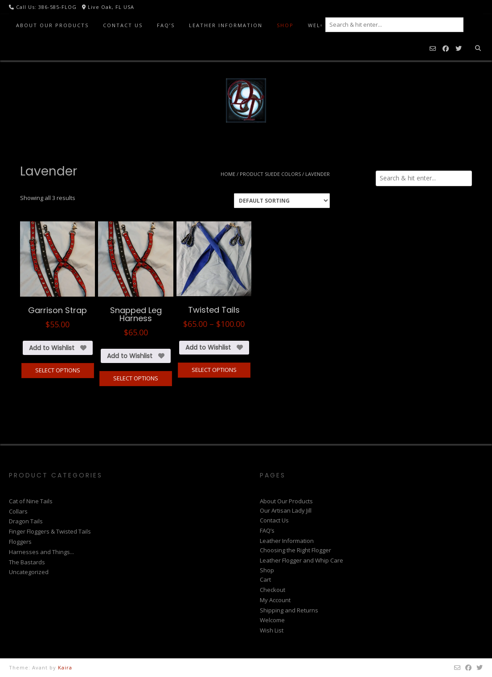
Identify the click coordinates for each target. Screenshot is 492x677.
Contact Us (123, 25)
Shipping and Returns (289, 610)
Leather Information (225, 25)
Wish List (271, 630)
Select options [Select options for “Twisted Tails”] (214, 370)
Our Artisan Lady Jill (286, 510)
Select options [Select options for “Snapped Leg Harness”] (135, 378)
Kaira (65, 667)
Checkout (272, 590)
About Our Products (52, 25)
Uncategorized (29, 572)
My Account (275, 600)
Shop (285, 25)
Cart (265, 579)
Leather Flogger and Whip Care (301, 560)
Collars (18, 511)
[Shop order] (282, 200)
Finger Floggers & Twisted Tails (50, 531)
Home (228, 174)
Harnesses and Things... (41, 552)
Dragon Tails (26, 521)
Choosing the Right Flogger (295, 550)
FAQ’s (166, 25)
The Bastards (27, 562)
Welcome (272, 620)
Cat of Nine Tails (31, 501)
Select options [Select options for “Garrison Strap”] (57, 370)
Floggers (20, 542)
